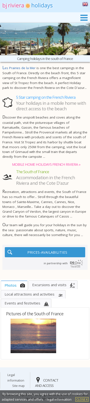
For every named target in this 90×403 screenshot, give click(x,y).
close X (82, 399)
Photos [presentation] (11, 285)
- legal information (58, 399)
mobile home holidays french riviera (45, 164)
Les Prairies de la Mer (19, 68)
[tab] (14, 285)
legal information (15, 378)
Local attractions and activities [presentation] (29, 294)
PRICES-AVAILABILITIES (47, 252)
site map (18, 385)
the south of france (85, 4)
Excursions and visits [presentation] (49, 284)
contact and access (46, 383)
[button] (10, 336)
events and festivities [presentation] (22, 303)
